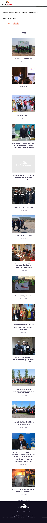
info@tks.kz (29, 512)
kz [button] (11, 24)
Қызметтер (17, 12)
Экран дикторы (31, 518)
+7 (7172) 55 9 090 (20, 512)
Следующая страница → (23, 500)
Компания (5, 12)
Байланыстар (4, 518)
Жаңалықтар (6, 18)
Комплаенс (13, 518)
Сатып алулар (13, 18)
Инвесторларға (24, 12)
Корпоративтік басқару (33, 12)
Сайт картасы (21, 518)
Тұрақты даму (11, 12)
